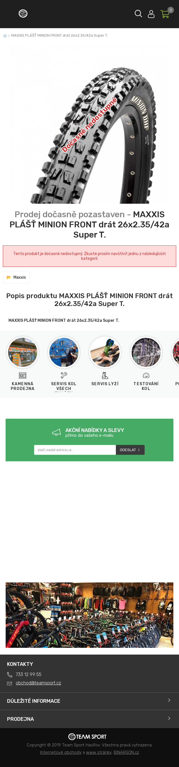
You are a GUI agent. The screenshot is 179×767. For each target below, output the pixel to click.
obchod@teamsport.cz (38, 683)
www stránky (99, 752)
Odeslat (128, 450)
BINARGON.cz (126, 752)
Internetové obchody (60, 752)
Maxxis (20, 277)
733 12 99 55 (28, 674)
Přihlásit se (151, 13)
